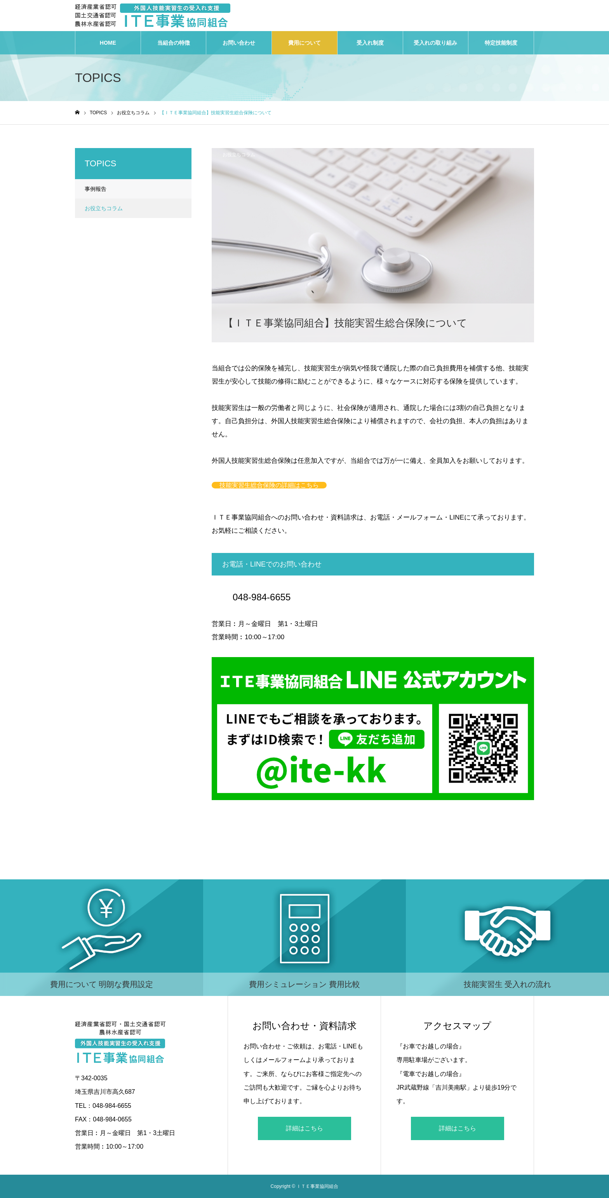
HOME (108, 43)
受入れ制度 (370, 43)
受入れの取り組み (435, 43)
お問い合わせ (239, 43)
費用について (304, 43)
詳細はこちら (304, 1128)
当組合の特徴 (173, 43)
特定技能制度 (501, 43)
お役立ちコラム (239, 154)
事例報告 (95, 189)
